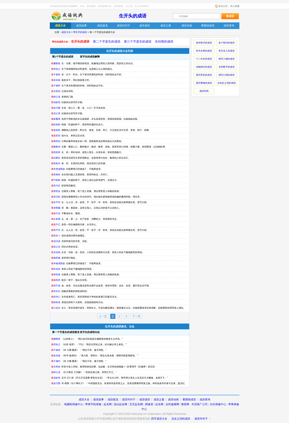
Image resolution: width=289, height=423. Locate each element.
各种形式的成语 (204, 42)
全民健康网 (172, 404)
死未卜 (55, 235)
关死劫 (55, 91)
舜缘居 (149, 404)
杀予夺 (55, 202)
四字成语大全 (159, 418)
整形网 (185, 404)
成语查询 (205, 399)
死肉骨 (55, 152)
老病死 (55, 130)
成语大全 (66, 32)
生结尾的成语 (164, 41)
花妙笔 (55, 102)
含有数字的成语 (227, 67)
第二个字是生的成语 (106, 41)
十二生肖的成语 (204, 58)
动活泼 (55, 241)
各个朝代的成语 (227, 42)
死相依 (55, 174)
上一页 (103, 316)
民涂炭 (55, 269)
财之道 (55, 96)
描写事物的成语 (204, 83)
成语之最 (159, 399)
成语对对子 (128, 399)
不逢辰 (55, 74)
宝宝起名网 (136, 404)
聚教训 (55, 146)
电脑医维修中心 (73, 404)
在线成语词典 (70, 15)
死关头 (55, 291)
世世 (55, 135)
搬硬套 (55, 63)
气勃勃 (55, 180)
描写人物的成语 (227, 58)
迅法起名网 (120, 404)
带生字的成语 (80, 32)
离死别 (55, 141)
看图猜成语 (189, 399)
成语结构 (204, 91)
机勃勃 (55, 124)
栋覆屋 (55, 119)
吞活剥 (55, 196)
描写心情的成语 (227, 75)
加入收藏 (234, 6)
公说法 (55, 308)
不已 (55, 224)
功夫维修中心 (218, 404)
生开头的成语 (133, 15)
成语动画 (173, 399)
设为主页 (223, 6)
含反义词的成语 (180, 418)
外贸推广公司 (200, 404)
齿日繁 (55, 108)
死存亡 (55, 296)
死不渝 (55, 285)
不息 (55, 213)
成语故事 (98, 399)
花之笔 (55, 113)
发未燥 (55, 80)
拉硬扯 (55, 158)
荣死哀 (55, 191)
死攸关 (55, 163)
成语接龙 (113, 399)
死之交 (55, 246)
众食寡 (55, 219)
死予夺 (55, 230)
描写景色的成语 (204, 75)
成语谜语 (144, 399)
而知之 (55, 69)
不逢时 (55, 85)
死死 (55, 280)
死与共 (55, 185)
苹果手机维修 (93, 404)
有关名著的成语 (204, 50)
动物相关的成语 (204, 67)
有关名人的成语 (227, 50)
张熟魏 (55, 208)
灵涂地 (55, 252)
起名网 (108, 404)
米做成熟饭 (58, 263)
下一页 (136, 316)
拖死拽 (55, 258)
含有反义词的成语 (226, 83)
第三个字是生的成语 (137, 41)
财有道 (55, 302)
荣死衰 (55, 274)
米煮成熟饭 (58, 169)
